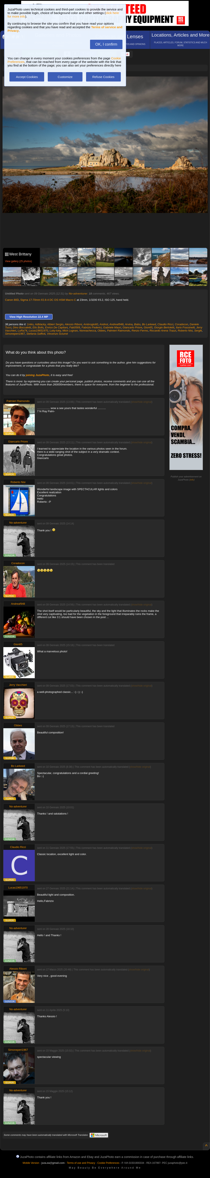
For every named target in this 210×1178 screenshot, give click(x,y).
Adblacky (40, 324)
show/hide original (141, 401)
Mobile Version (31, 1162)
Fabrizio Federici (91, 327)
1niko (30, 324)
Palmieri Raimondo (118, 330)
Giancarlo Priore (132, 327)
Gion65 (148, 327)
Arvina (129, 324)
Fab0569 (74, 327)
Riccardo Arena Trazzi (162, 330)
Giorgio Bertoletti (164, 327)
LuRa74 (22, 330)
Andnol (103, 324)
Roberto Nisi (185, 330)
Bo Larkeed (149, 324)
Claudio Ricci (165, 324)
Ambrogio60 (90, 324)
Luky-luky (55, 330)
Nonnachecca (87, 330)
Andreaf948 (116, 324)
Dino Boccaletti (22, 327)
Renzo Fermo (139, 330)
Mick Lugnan (70, 330)
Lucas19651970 (38, 330)
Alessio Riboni (73, 324)
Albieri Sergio (55, 324)
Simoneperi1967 (15, 333)
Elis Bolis (38, 327)
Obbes (102, 330)
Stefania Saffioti (35, 333)
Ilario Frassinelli (185, 327)
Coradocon (181, 324)
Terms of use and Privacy (81, 1162)
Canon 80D (12, 299)
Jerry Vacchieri (18, 684)
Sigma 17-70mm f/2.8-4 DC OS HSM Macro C (48, 299)
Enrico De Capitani (56, 327)
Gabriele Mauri (112, 327)
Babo (137, 324)
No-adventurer (78, 293)
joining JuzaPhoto (37, 375)
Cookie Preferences (108, 1162)
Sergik (198, 330)
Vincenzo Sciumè (57, 333)
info (192, 479)
